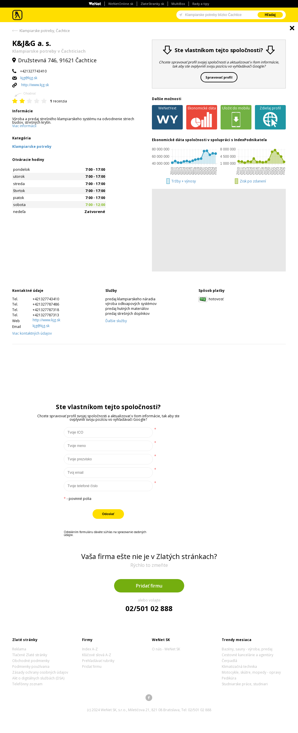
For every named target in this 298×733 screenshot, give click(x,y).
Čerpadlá (229, 660)
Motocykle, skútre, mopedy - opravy (251, 672)
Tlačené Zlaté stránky (29, 654)
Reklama (19, 649)
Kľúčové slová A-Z (96, 654)
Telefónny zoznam (27, 683)
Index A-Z (90, 649)
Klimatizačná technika (239, 666)
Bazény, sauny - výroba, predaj (247, 649)
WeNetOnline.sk (120, 3)
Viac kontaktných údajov (32, 333)
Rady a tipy (200, 3)
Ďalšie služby (116, 320)
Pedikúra (229, 678)
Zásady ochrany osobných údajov (40, 672)
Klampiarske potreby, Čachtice (44, 30)
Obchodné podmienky (30, 660)
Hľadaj (270, 15)
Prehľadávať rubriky (98, 660)
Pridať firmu (149, 586)
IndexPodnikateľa (250, 139)
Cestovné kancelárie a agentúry (247, 654)
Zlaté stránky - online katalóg (17, 15)
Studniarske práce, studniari (245, 683)
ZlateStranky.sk (152, 3)
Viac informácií (24, 125)
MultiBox (178, 3)
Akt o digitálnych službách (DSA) (38, 678)
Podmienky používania (30, 666)
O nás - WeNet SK (166, 649)
